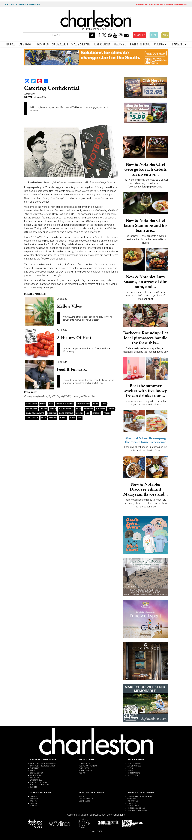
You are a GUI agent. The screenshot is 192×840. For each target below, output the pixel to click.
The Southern (83, 404)
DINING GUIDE (84, 764)
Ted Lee (107, 413)
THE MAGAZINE (178, 44)
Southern (100, 408)
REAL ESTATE (120, 44)
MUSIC (130, 768)
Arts (103, 404)
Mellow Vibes (69, 306)
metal (72, 418)
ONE (80, 418)
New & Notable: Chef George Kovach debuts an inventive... (145, 169)
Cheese (43, 408)
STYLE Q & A (34, 799)
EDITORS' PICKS (134, 773)
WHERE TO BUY (36, 780)
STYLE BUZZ (35, 803)
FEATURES (10, 44)
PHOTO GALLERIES (86, 799)
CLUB (165, 35)
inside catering (66, 413)
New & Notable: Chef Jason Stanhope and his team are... (145, 225)
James (111, 408)
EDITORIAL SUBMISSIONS (39, 785)
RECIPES (82, 773)
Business (51, 413)
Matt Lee (96, 413)
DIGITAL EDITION (36, 773)
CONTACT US (35, 775)
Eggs (43, 418)
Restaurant (31, 408)
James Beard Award (35, 413)
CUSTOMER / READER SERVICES (42, 766)
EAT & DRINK (25, 44)
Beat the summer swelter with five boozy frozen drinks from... (145, 391)
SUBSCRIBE (139, 35)
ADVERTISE (34, 778)
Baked (53, 408)
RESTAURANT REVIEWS (88, 766)
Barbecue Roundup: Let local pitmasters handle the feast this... (145, 338)
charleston (31, 404)
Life (88, 413)
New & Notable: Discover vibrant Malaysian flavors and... (145, 489)
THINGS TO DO (42, 44)
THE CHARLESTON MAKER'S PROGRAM (22, 4)
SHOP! (154, 35)
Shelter (53, 418)
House (95, 404)
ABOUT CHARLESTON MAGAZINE (43, 764)
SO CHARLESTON (60, 44)
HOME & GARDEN (102, 44)
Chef (51, 404)
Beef (78, 408)
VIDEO (81, 796)
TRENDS (33, 796)
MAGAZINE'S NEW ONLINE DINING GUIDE (161, 4)
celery (79, 413)
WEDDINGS (160, 44)
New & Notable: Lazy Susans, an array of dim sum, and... (145, 282)
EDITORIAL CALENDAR (38, 782)
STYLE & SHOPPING (80, 44)
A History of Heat (74, 338)
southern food (66, 408)
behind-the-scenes (65, 404)
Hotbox (63, 418)
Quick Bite (62, 298)
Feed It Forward (72, 369)
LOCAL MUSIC (84, 801)
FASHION (33, 801)
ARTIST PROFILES (134, 766)
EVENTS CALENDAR (135, 764)
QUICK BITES (84, 768)
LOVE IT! (33, 806)
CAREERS (33, 787)
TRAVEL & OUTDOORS (139, 44)
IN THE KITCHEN (85, 771)
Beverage (88, 408)
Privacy (93, 831)
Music (42, 404)
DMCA (99, 831)
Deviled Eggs (32, 418)
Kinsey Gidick (41, 97)
